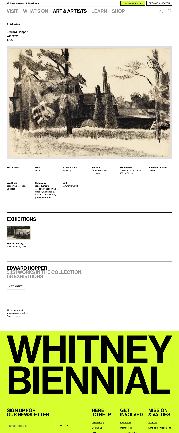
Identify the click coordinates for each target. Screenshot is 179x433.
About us (152, 422)
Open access (13, 316)
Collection (15, 24)
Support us (125, 422)
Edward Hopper (17, 32)
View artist (16, 286)
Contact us (97, 427)
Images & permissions (17, 313)
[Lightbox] (89, 102)
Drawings (68, 170)
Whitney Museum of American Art (24, 3)
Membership (126, 427)
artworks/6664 (70, 186)
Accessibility (98, 422)
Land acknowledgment (159, 427)
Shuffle (160, 11)
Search (170, 11)
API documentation (16, 310)
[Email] (31, 425)
